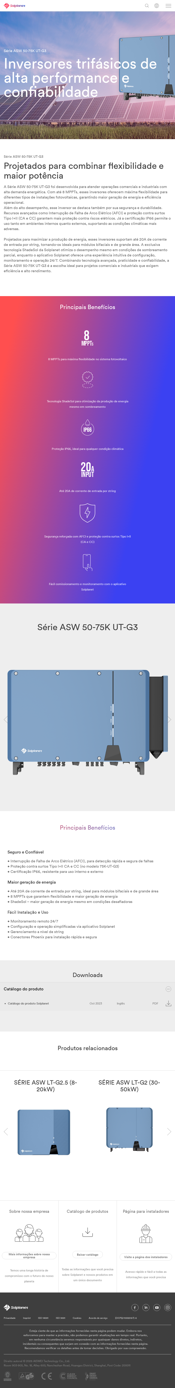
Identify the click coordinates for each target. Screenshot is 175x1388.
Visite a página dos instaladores (145, 1257)
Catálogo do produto (87, 989)
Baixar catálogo (87, 1254)
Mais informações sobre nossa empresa (29, 1255)
